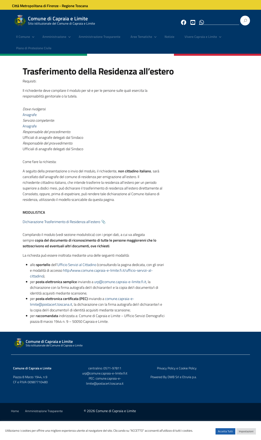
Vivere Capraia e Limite (201, 39)
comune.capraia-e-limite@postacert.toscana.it (97, 308)
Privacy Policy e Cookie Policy (228, 389)
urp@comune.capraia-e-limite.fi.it (87, 286)
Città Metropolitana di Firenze (38, 5)
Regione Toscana (77, 5)
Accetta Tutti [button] (225, 433)
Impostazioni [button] (246, 433)
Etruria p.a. (241, 398)
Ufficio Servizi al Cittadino (106, 257)
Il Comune (23, 39)
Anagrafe (168, 90)
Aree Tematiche (141, 39)
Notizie (169, 39)
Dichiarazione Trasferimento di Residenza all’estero (184, 166)
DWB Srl (224, 398)
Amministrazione (54, 39)
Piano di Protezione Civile (33, 50)
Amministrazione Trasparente (99, 39)
